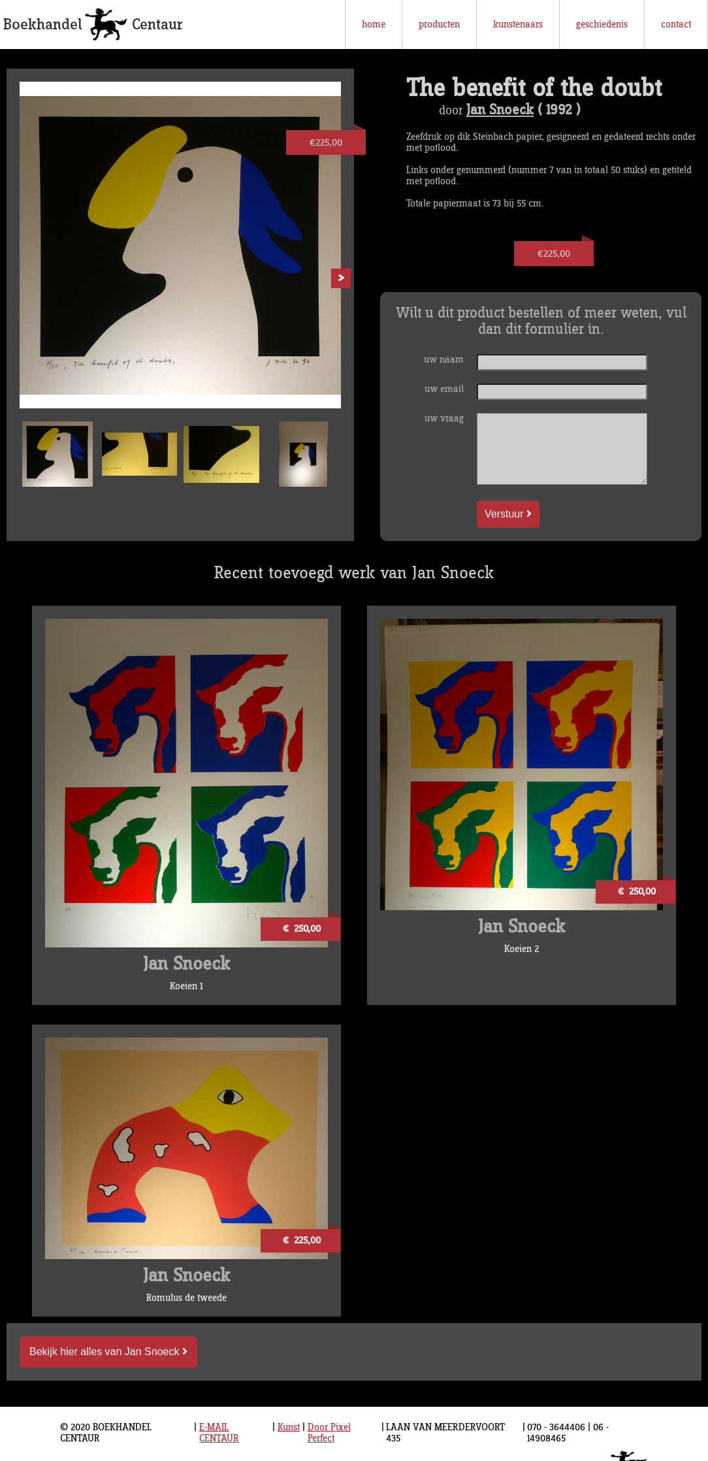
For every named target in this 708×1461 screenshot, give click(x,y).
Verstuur (508, 513)
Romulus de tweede (186, 1298)
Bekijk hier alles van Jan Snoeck (108, 1351)
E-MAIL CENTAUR (219, 1433)
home (373, 24)
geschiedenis (602, 24)
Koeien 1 (186, 986)
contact (676, 24)
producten (439, 24)
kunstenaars (518, 24)
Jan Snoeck (500, 110)
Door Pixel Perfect (329, 1433)
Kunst (289, 1427)
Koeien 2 (521, 949)
